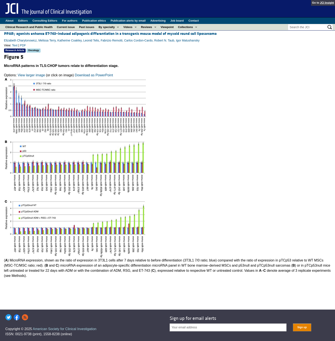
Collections (185, 27)
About (10, 20)
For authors (69, 20)
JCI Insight (327, 2)
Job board (177, 20)
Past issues (86, 27)
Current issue (66, 27)
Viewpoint (167, 27)
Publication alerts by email (128, 20)
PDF (23, 45)
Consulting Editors (44, 20)
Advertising (158, 20)
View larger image (31, 75)
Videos (127, 27)
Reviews (146, 27)
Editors (23, 20)
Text (15, 45)
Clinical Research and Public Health (29, 27)
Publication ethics (94, 20)
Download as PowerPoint (94, 75)
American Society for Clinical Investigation (64, 329)
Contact (193, 20)
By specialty (106, 27)
